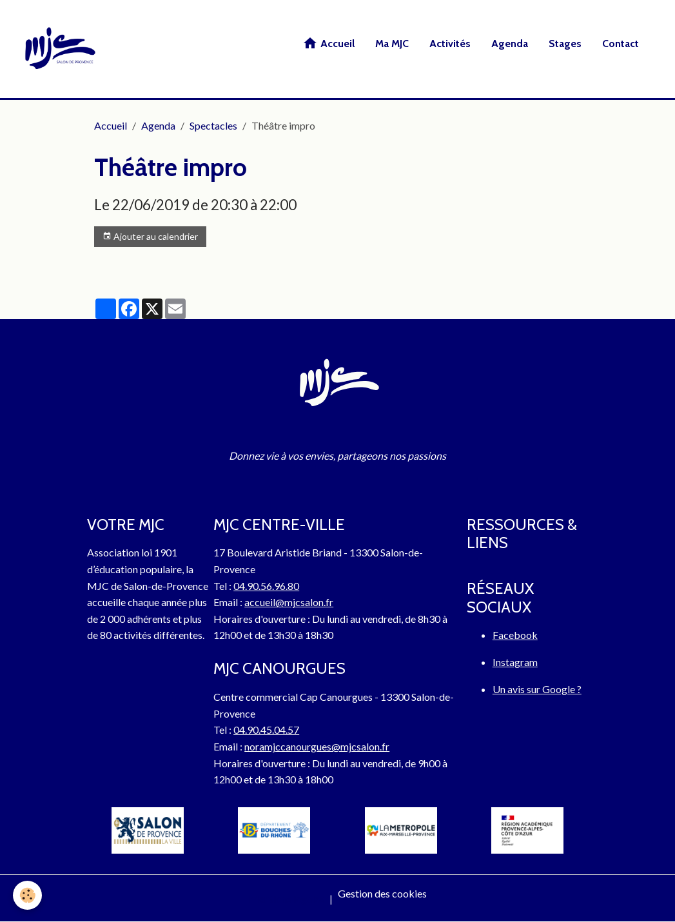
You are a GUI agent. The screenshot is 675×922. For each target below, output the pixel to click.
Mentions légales (286, 898)
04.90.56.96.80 (266, 586)
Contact (620, 43)
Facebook (515, 635)
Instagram (515, 662)
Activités (450, 43)
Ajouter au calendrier (150, 236)
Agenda (509, 43)
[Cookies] (27, 895)
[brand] (62, 49)
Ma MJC (392, 43)
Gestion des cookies (382, 893)
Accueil (328, 43)
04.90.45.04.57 (266, 729)
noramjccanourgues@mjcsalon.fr (316, 746)
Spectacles (213, 125)
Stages (565, 43)
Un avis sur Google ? (537, 689)
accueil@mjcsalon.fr (288, 602)
